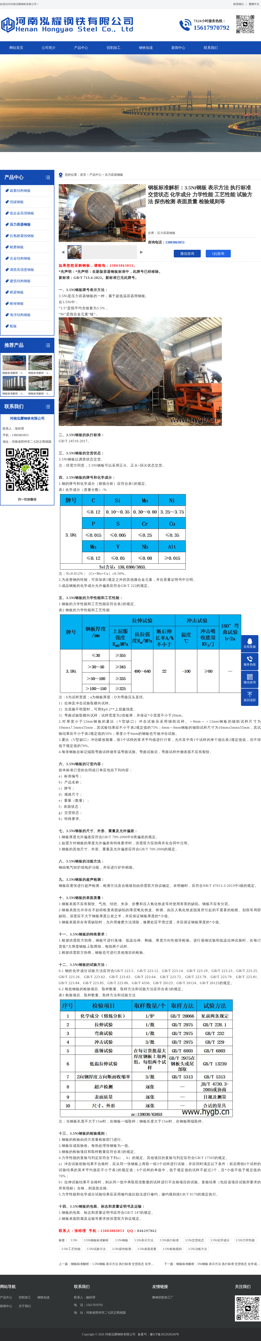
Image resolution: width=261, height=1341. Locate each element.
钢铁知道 (146, 48)
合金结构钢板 (20, 258)
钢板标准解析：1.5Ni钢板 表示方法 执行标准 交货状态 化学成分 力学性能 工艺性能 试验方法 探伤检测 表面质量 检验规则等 (154, 1264)
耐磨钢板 (17, 247)
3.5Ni (73, 1240)
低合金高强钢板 (22, 213)
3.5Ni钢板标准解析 (96, 1240)
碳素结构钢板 (20, 190)
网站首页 (16, 48)
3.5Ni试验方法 (96, 1249)
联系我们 (238, 4)
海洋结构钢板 (20, 315)
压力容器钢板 (20, 224)
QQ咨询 (218, 253)
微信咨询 (187, 253)
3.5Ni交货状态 (194, 1240)
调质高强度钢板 (22, 270)
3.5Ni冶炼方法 (197, 1249)
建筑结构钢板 (20, 281)
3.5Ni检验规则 (172, 1249)
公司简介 (49, 48)
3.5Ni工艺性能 (70, 1249)
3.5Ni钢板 (121, 1240)
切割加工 (113, 48)
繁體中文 (254, 4)
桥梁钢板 (17, 292)
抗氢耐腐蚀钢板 (22, 236)
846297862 (147, 1231)
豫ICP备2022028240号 (161, 1334)
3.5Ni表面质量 (147, 1249)
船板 (13, 326)
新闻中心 (178, 48)
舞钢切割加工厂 (163, 1297)
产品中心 (81, 48)
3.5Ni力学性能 (245, 1240)
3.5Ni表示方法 (144, 1240)
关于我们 (25, 1306)
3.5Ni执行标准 (169, 1240)
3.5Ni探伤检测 (121, 1249)
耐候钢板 (17, 303)
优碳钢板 (17, 202)
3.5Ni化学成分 (219, 1240)
